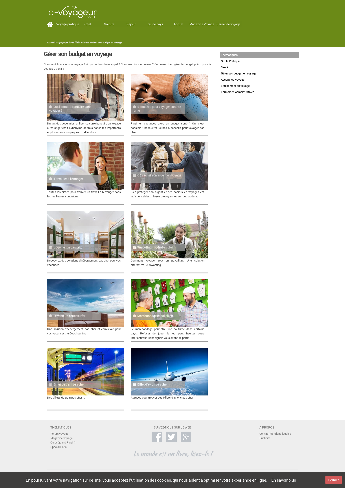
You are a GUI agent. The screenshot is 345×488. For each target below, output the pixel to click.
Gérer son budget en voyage (106, 42)
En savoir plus (283, 480)
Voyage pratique (67, 24)
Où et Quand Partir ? (62, 442)
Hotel (87, 24)
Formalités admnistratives (237, 92)
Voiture (109, 24)
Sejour (131, 24)
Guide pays (155, 24)
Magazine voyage (61, 438)
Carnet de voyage (228, 24)
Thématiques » (83, 42)
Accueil (51, 42)
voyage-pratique (65, 42)
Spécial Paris (58, 447)
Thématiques (229, 55)
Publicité (264, 438)
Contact (264, 434)
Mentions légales (280, 434)
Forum (178, 24)
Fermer (333, 480)
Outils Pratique (230, 61)
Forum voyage (59, 434)
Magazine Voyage (201, 24)
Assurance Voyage (232, 80)
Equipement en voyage (235, 86)
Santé (224, 67)
